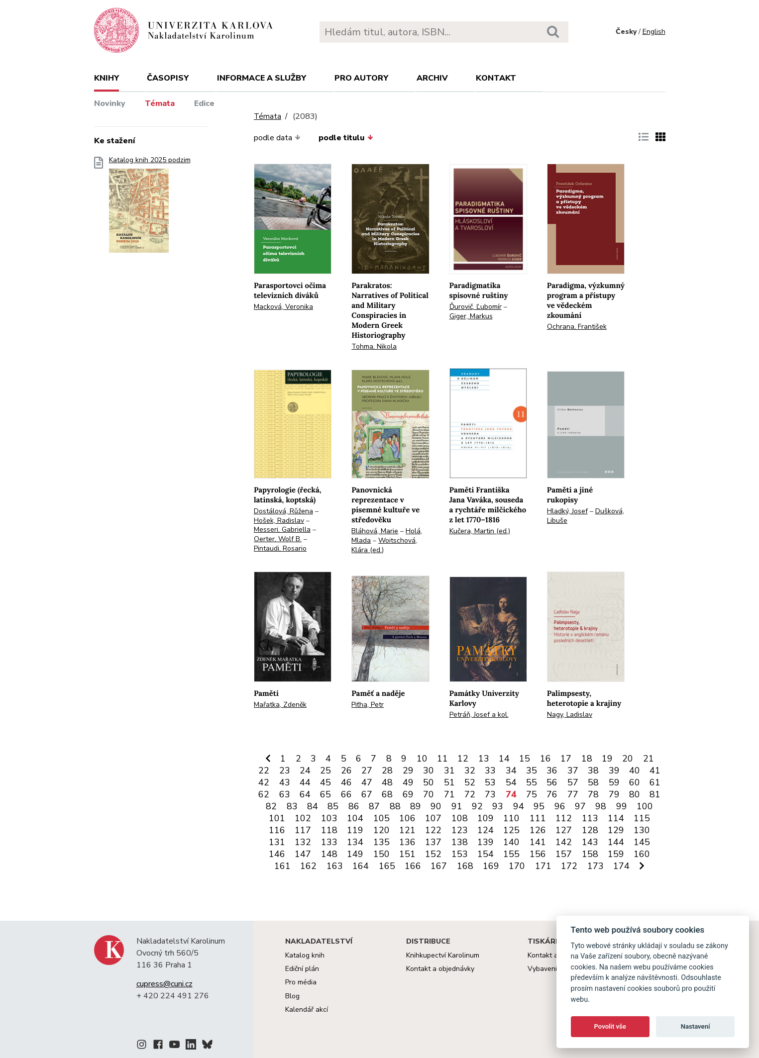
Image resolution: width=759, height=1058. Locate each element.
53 (490, 782)
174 (621, 866)
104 (355, 818)
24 (305, 770)
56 (551, 782)
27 (366, 770)
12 (462, 759)
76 (551, 794)
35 (531, 770)
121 (407, 830)
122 (433, 830)
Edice (204, 103)
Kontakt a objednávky (440, 968)
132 (303, 842)
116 (277, 830)
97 (580, 806)
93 (497, 806)
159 (616, 854)
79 (614, 794)
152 (433, 854)
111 (538, 818)
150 (381, 854)
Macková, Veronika (283, 306)
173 (595, 866)
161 (282, 866)
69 (408, 794)
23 (284, 770)
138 (459, 842)
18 (586, 759)
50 (428, 782)
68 (387, 794)
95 (539, 806)
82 (271, 806)
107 (433, 818)
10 (422, 759)
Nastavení (695, 1026)
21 (648, 759)
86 (353, 806)
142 (563, 842)
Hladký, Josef (567, 511)
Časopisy (168, 78)
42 (263, 782)
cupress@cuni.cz (164, 983)
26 (346, 770)
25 (325, 770)
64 (305, 794)
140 (511, 842)
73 (490, 794)
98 (600, 806)
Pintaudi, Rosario (280, 548)
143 (590, 842)
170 (517, 866)
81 (655, 794)
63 (284, 794)
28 (387, 770)
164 (360, 866)
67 (366, 794)
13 (483, 759)
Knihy (106, 78)
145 (642, 842)
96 (559, 806)
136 (407, 842)
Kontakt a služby (554, 955)
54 (511, 782)
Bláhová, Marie (374, 531)
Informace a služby (261, 78)
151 (407, 854)
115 (642, 818)
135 (381, 842)
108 (459, 818)
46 (346, 782)
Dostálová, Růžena (283, 511)
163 (334, 866)
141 (538, 842)
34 (511, 770)
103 (329, 818)
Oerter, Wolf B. (278, 539)
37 (572, 770)
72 (469, 794)
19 (607, 759)
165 (387, 866)
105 (381, 818)
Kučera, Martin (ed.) (479, 531)
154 (485, 854)
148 (329, 854)
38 (593, 770)
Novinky (109, 103)
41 (655, 770)
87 (374, 806)
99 (621, 806)
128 (590, 830)
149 (355, 854)
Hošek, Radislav (279, 520)
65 (325, 794)
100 (645, 806)
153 (459, 854)
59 (614, 782)
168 (465, 866)
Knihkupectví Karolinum (442, 955)
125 (511, 830)
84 (312, 806)
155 (511, 854)
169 (491, 866)
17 (565, 759)
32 (469, 770)
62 (263, 794)
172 (569, 866)
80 (634, 794)
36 (551, 770)
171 (543, 866)
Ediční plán (302, 968)
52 (469, 782)
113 (590, 818)
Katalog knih (305, 955)
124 (485, 830)
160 (642, 854)
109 (485, 818)
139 (485, 842)
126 (538, 830)
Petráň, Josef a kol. (479, 714)
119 (355, 830)
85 (332, 806)
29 (408, 770)
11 (442, 759)
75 (531, 794)
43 (284, 782)
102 (303, 818)
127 (563, 830)
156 (538, 854)
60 (634, 782)
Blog (292, 996)
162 (308, 866)
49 (408, 782)
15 (524, 759)
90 (436, 806)
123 (459, 830)
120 (381, 830)
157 (563, 854)
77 (572, 794)
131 (277, 842)
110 (511, 818)
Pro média (301, 982)
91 (456, 806)
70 (428, 794)
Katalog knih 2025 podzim (150, 208)
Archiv (432, 78)
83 (292, 806)
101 (277, 818)
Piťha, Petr (367, 704)
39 (614, 770)
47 (366, 782)
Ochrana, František (577, 326)
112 (563, 818)
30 (428, 770)
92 (477, 806)
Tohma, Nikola (374, 346)
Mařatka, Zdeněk (280, 704)
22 (263, 770)
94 (518, 806)
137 (433, 842)
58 (593, 782)
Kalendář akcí (306, 1009)
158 (590, 854)
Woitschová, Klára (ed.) (384, 545)
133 (329, 842)
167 (439, 866)
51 (449, 782)
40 (634, 770)
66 (346, 794)
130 (642, 830)
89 (415, 806)
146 (277, 854)
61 (655, 782)
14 (504, 759)
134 (355, 842)
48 (387, 782)
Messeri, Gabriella (282, 529)
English (654, 31)
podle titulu (346, 137)
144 (616, 842)
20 (627, 759)
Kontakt (496, 78)
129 (616, 830)
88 (395, 806)
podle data (277, 137)
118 (329, 830)
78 (593, 794)
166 (413, 866)
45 (325, 782)
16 (545, 759)
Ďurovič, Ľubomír (475, 306)
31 (449, 770)
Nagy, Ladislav (569, 714)
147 (303, 854)
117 (303, 830)
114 (616, 818)
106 (407, 818)
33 (490, 770)
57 (572, 782)
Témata (160, 103)
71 (449, 794)
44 (305, 782)
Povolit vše (610, 1026)
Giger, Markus (471, 316)
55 (531, 782)
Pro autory (361, 78)
